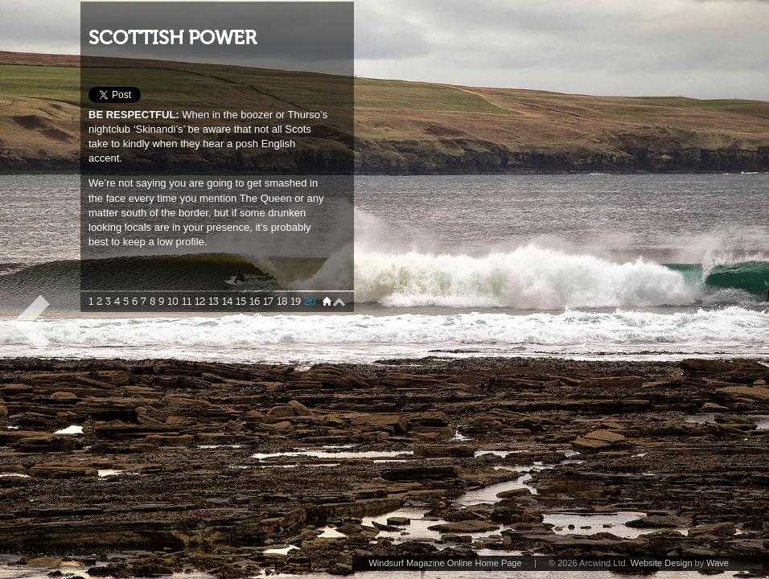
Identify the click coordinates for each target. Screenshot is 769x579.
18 (282, 301)
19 (295, 301)
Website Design (662, 563)
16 (254, 301)
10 (173, 301)
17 (268, 301)
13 (213, 301)
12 (200, 301)
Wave (717, 563)
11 (186, 301)
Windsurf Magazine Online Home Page (444, 563)
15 (241, 301)
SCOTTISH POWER (172, 38)
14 (227, 301)
